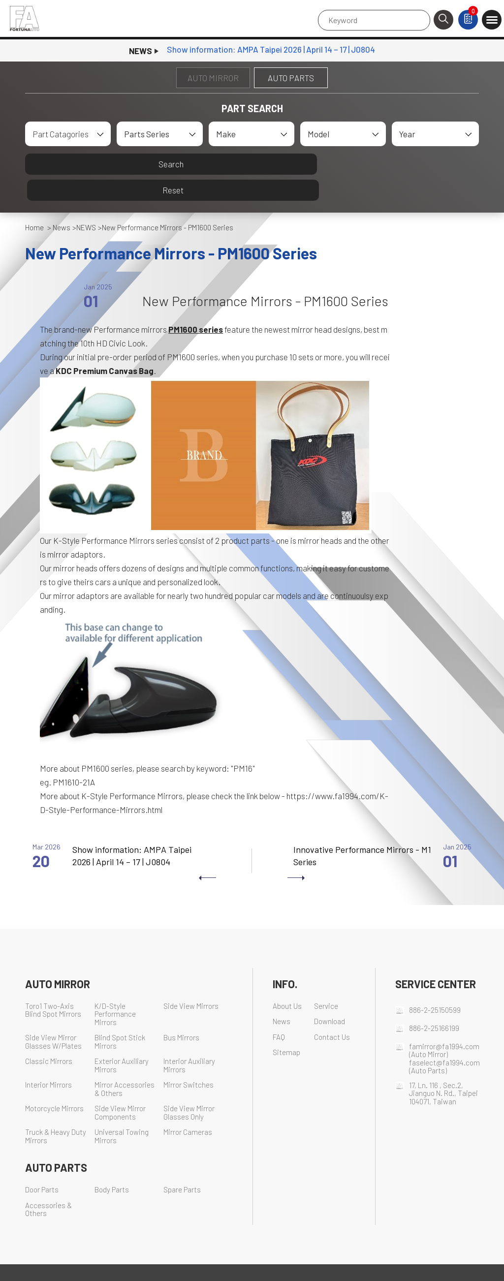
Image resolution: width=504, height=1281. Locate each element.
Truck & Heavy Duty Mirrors (55, 1110)
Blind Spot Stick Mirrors (119, 1016)
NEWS (86, 201)
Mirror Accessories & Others (124, 1063)
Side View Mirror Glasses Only (189, 1087)
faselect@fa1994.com (444, 1036)
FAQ (279, 1011)
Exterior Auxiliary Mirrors (121, 1039)
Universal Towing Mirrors (121, 1110)
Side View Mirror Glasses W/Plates (53, 1016)
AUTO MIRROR (213, 78)
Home (34, 201)
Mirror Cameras (187, 1106)
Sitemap (286, 1027)
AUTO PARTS (291, 78)
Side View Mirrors (191, 980)
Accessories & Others (48, 1183)
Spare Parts (182, 1164)
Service (326, 980)
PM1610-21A (74, 756)
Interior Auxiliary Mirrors (189, 1039)
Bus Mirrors (181, 1012)
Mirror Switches (188, 1059)
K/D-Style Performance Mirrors (115, 988)
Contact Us (332, 1011)
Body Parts (111, 1164)
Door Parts (42, 1164)
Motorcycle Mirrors (54, 1083)
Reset (366, 164)
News (61, 201)
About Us (287, 980)
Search (137, 164)
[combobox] (68, 134)
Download (329, 996)
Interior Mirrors (48, 1059)
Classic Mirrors (48, 1035)
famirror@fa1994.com (444, 1020)
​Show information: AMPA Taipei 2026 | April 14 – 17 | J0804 (271, 51)
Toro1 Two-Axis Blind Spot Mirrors (53, 984)
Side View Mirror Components (120, 1087)
